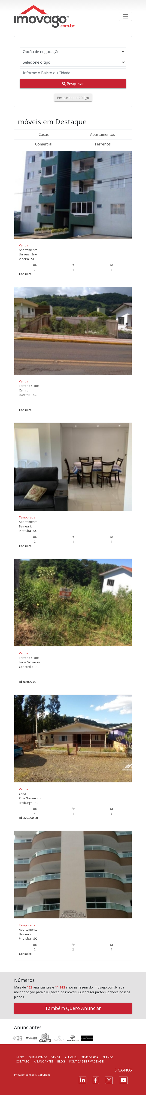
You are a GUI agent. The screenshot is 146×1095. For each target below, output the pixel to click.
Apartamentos (102, 134)
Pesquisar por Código (73, 97)
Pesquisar (73, 83)
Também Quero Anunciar (73, 1008)
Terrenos (102, 144)
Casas (44, 134)
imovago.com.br (24, 1074)
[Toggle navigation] (125, 16)
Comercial (43, 144)
